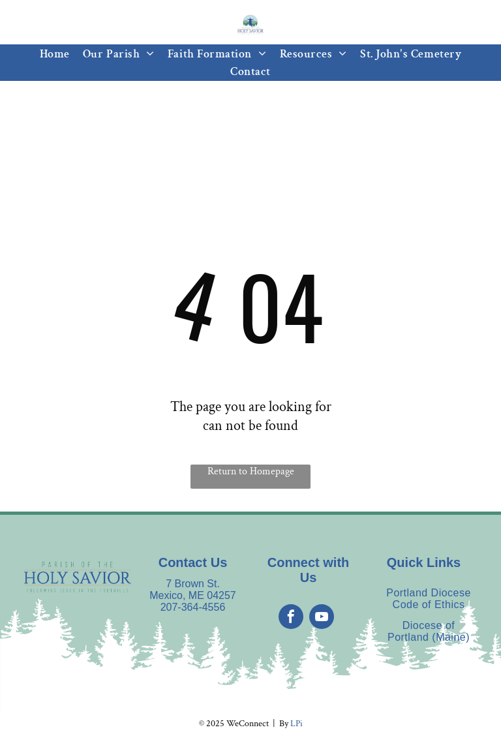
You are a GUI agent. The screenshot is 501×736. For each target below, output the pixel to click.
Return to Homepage (250, 471)
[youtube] (321, 618)
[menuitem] (54, 54)
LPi (296, 723)
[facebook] (291, 618)
